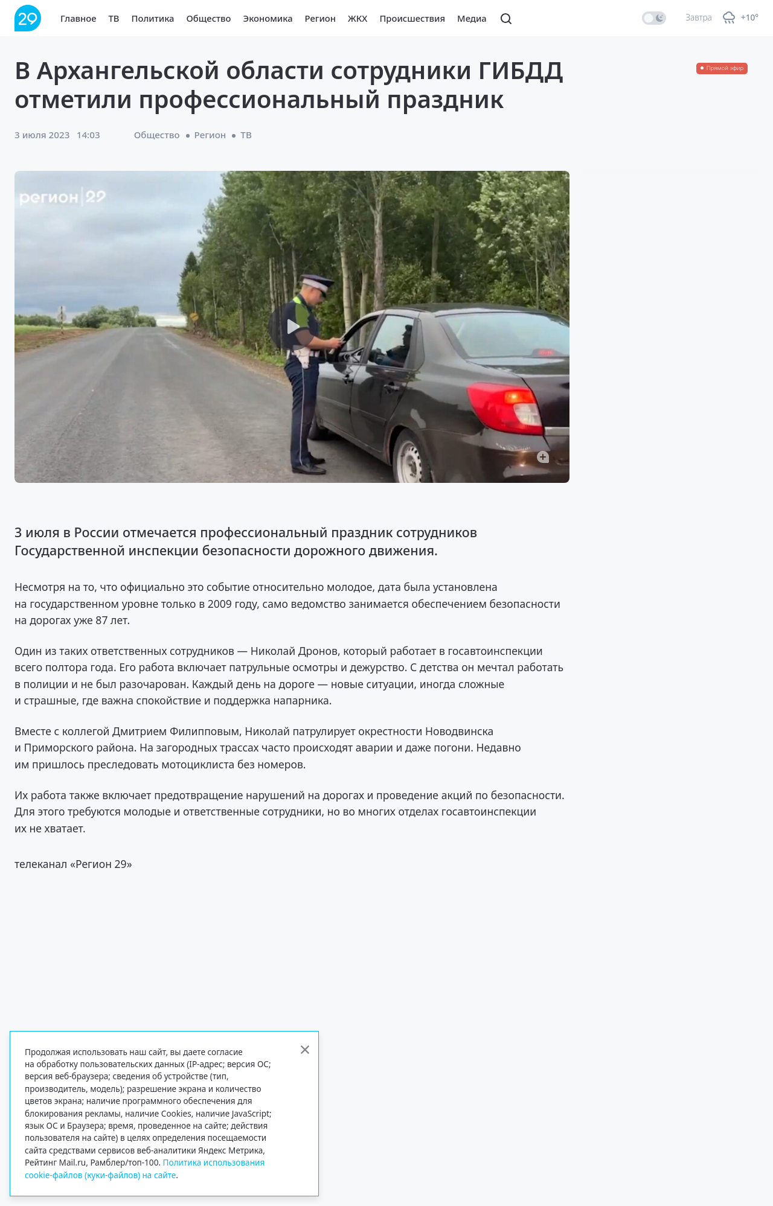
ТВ (114, 18)
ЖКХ (357, 18)
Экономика (268, 18)
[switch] (654, 18)
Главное (78, 18)
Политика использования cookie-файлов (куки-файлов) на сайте (145, 1168)
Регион (320, 18)
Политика (153, 18)
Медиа (472, 18)
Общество (209, 18)
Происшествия (412, 18)
